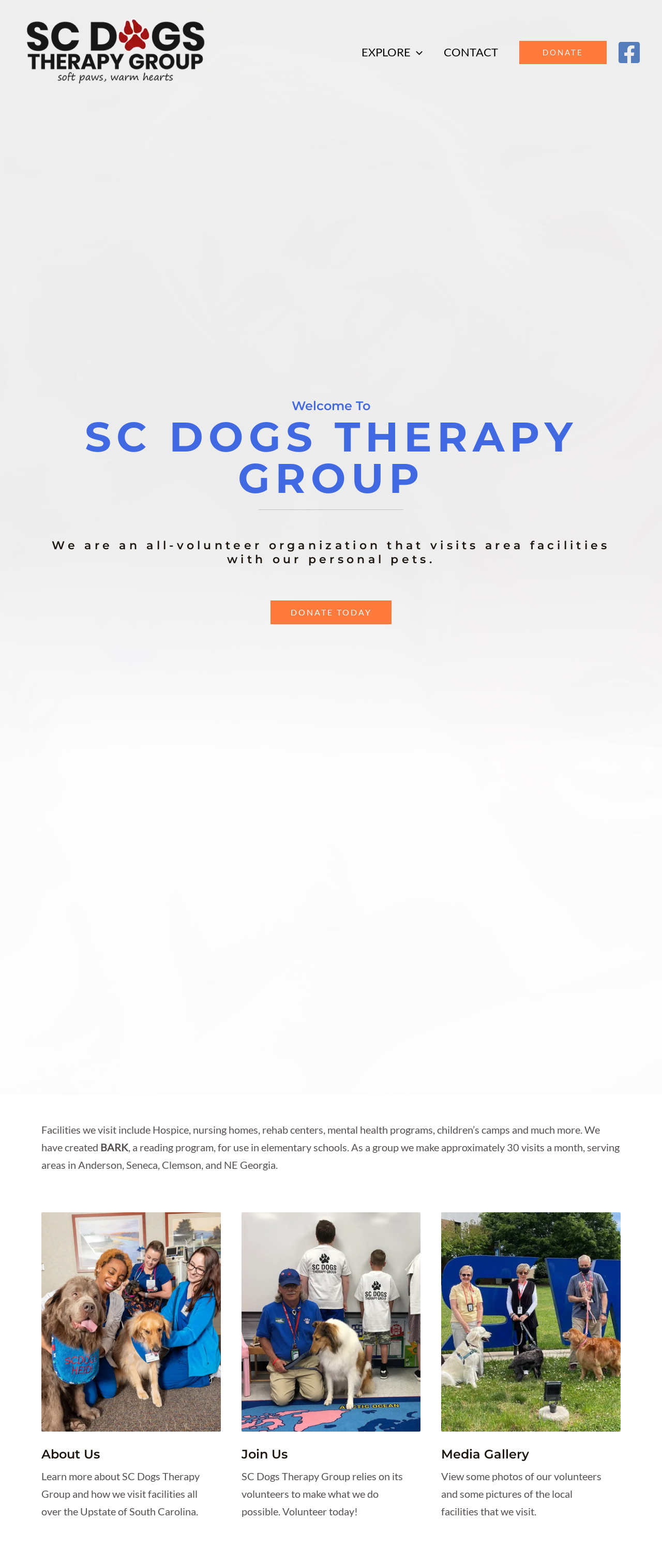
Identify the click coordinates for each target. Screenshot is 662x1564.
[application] (414, 52)
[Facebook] (629, 52)
